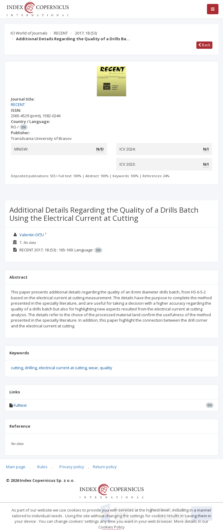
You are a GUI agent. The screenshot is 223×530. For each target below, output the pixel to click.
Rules (42, 466)
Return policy (105, 466)
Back (204, 45)
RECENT (61, 33)
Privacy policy (71, 466)
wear (93, 367)
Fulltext (20, 405)
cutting (17, 367)
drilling (31, 367)
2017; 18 (86, 33)
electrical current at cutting (63, 367)
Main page (15, 466)
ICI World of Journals (29, 33)
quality (106, 367)
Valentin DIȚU (31, 234)
